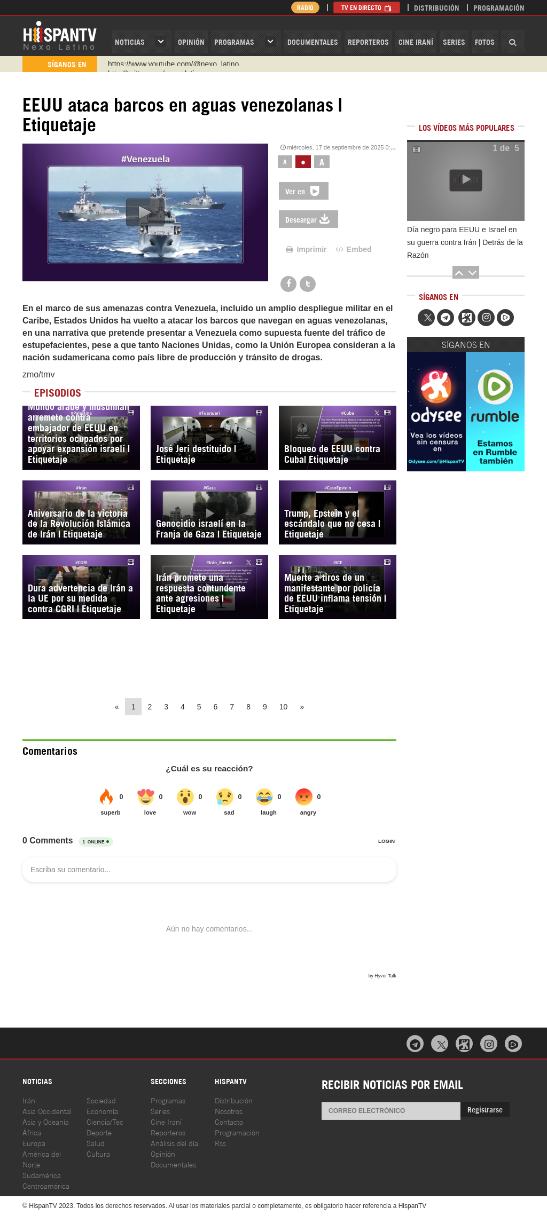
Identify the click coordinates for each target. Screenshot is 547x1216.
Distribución (436, 7)
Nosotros (229, 1110)
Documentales (312, 41)
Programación (499, 7)
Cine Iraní (415, 41)
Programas (234, 41)
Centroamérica (45, 1185)
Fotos (485, 41)
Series (454, 41)
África (31, 1132)
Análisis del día (174, 1142)
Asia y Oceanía (45, 1121)
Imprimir (305, 249)
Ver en (303, 191)
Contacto (229, 1121)
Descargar (308, 219)
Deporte (99, 1132)
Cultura (98, 1153)
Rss (220, 1142)
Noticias (130, 41)
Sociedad (101, 1100)
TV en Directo (366, 7)
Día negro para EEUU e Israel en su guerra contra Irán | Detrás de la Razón (465, 242)
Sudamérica (41, 1174)
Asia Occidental (47, 1110)
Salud (96, 1142)
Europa (33, 1142)
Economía (102, 1110)
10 (283, 706)
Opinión (163, 1153)
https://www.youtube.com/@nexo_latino (173, 64)
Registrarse (485, 1109)
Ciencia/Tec (105, 1121)
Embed (352, 249)
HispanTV (59, 35)
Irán (28, 1100)
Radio (305, 7)
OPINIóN (191, 41)
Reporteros (368, 41)
